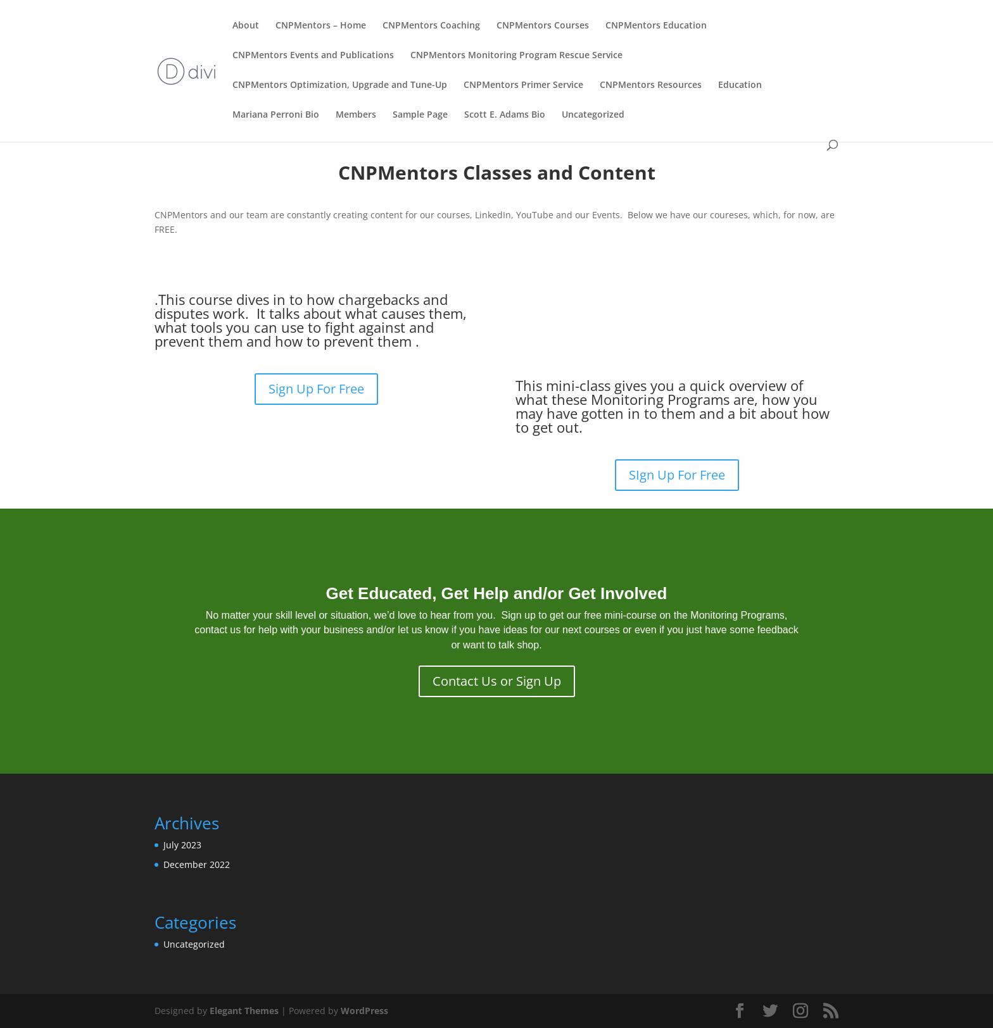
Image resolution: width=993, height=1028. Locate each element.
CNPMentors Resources (651, 85)
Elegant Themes (244, 1011)
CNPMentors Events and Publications (313, 56)
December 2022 (196, 864)
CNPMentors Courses (542, 26)
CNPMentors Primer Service (523, 85)
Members (356, 115)
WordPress (364, 1011)
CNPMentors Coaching (431, 26)
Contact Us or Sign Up (497, 681)
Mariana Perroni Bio (275, 115)
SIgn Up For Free (677, 474)
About (245, 26)
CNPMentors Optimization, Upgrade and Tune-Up (339, 85)
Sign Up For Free (316, 388)
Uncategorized (593, 115)
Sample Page (420, 115)
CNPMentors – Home (320, 26)
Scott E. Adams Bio (504, 115)
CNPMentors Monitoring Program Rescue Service (516, 56)
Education (740, 85)
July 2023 (182, 845)
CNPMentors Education (656, 26)
